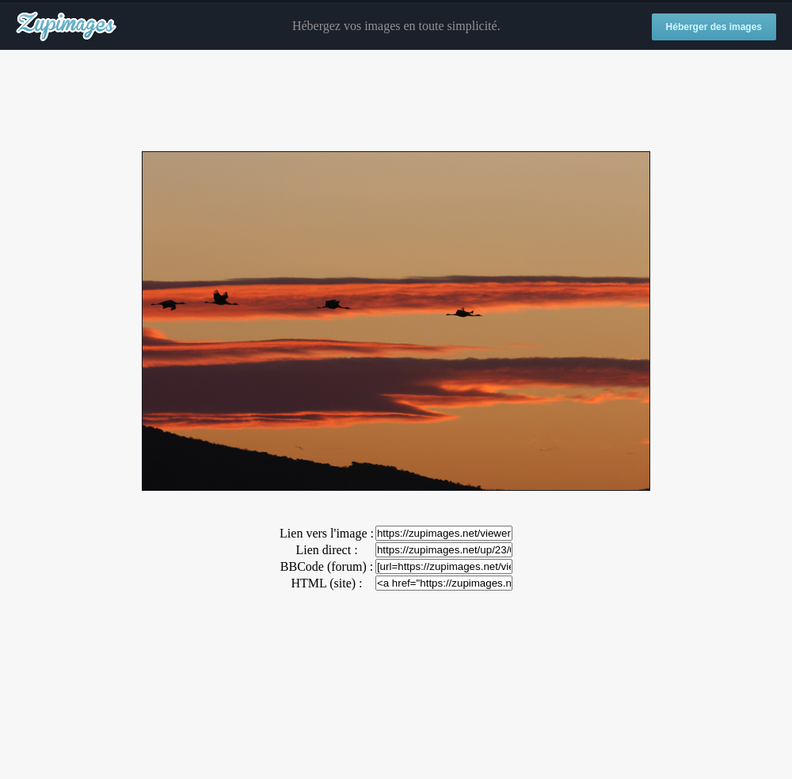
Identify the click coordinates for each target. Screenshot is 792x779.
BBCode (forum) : (326, 566)
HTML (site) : (326, 583)
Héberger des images (714, 26)
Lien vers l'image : (327, 533)
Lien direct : (326, 550)
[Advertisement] (396, 101)
